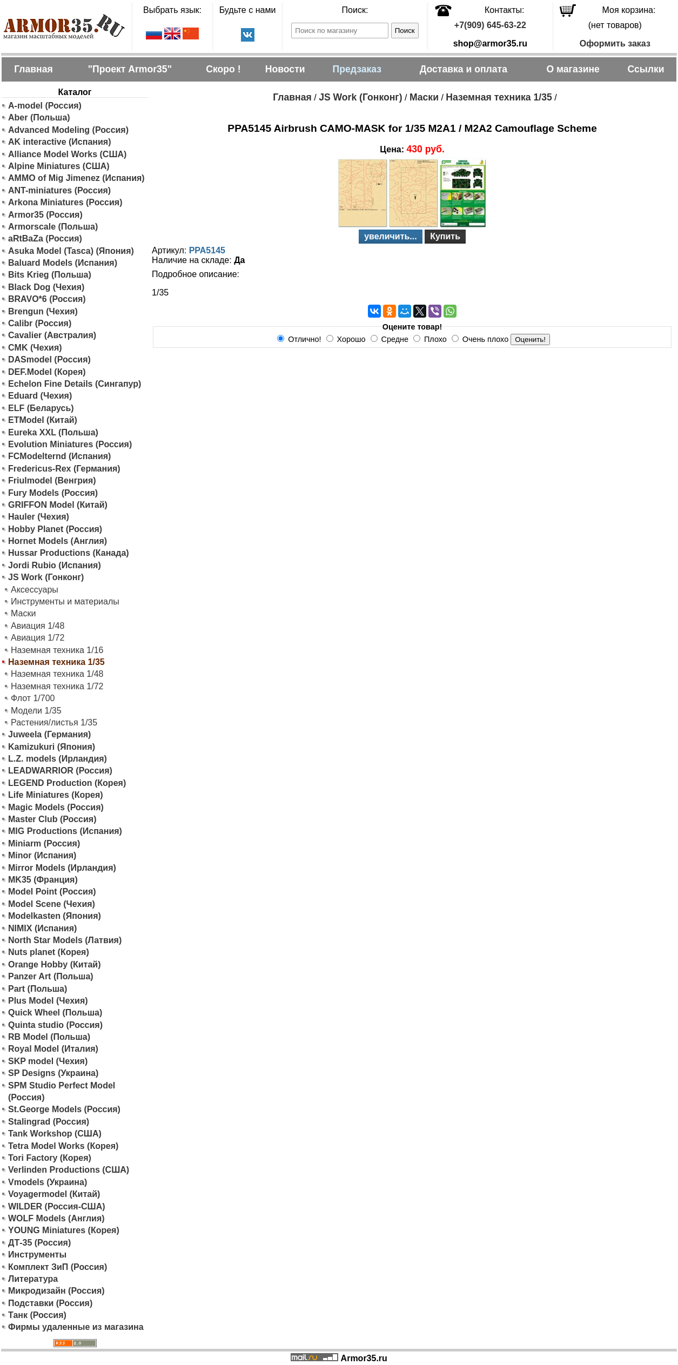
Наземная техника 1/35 (499, 97)
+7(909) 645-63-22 (490, 25)
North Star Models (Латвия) (65, 940)
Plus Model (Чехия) (48, 1000)
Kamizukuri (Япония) (51, 746)
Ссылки (645, 69)
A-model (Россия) (45, 105)
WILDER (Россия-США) (56, 1206)
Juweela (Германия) (49, 734)
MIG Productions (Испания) (65, 831)
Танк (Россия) (37, 1315)
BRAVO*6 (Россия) (47, 299)
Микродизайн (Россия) (56, 1290)
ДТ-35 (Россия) (39, 1242)
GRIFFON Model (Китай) (58, 504)
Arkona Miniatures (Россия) (65, 202)
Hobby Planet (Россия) (55, 529)
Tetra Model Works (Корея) (63, 1146)
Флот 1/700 (33, 698)
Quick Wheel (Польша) (55, 1012)
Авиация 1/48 (37, 625)
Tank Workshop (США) (55, 1133)
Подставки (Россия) (50, 1303)
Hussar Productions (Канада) (68, 552)
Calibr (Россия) (39, 323)
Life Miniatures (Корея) (55, 794)
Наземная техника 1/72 (57, 686)
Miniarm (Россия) (44, 843)
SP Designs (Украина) (53, 1073)
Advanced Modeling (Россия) (68, 130)
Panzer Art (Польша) (50, 976)
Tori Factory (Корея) (49, 1157)
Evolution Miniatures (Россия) (70, 444)
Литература (33, 1278)
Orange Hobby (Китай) (54, 964)
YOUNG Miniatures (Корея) (63, 1230)
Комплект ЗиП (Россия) (57, 1267)
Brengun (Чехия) (43, 311)
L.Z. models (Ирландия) (57, 758)
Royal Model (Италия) (53, 1048)
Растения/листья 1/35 (54, 722)
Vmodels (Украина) (47, 1182)
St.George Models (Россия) (64, 1109)
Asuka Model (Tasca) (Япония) (71, 250)
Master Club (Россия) (52, 819)
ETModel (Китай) (42, 420)
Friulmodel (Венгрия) (52, 480)
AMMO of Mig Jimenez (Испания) (76, 178)
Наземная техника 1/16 (57, 650)
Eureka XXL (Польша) (53, 432)
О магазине (572, 69)
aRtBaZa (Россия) (45, 238)
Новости (285, 69)
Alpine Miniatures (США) (59, 166)
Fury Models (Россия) (53, 492)
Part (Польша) (37, 988)
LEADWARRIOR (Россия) (60, 770)
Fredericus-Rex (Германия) (64, 468)
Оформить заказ (615, 43)
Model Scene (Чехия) (51, 904)
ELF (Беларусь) (41, 408)
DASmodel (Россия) (49, 359)
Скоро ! (223, 69)
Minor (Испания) (42, 855)
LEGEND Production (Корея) (67, 783)
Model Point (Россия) (52, 891)
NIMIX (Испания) (42, 928)
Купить (445, 236)
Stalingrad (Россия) (48, 1121)
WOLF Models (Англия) (56, 1218)
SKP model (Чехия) (48, 1061)
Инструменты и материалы (65, 601)
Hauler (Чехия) (38, 516)
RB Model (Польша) (49, 1036)
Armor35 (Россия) (45, 214)
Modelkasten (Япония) (54, 915)
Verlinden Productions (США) (68, 1169)
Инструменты (37, 1254)
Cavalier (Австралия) (52, 335)
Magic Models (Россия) (56, 807)
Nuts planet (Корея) (48, 952)
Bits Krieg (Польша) (49, 274)
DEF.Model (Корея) (47, 371)
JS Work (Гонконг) (46, 577)
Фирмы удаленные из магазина (76, 1327)
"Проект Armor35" (130, 69)
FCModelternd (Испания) (59, 456)
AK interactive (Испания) (59, 141)
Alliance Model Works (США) (67, 154)
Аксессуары (34, 589)
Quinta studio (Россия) (55, 1025)
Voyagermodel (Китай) (54, 1194)
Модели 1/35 (36, 710)
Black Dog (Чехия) (46, 287)
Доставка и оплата (463, 69)
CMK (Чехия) (35, 347)
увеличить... (390, 236)
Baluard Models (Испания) (62, 262)
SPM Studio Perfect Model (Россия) (61, 1091)
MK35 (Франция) (43, 879)
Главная (33, 69)
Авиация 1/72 (37, 637)
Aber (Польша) (39, 117)
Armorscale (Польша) (53, 226)
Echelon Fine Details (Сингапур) (74, 383)
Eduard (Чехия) (40, 395)
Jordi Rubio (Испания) (54, 565)
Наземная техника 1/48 (57, 673)
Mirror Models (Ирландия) (62, 867)
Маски (23, 613)
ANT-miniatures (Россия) (59, 190)
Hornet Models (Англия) (57, 541)
